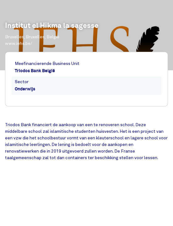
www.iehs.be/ (18, 43)
